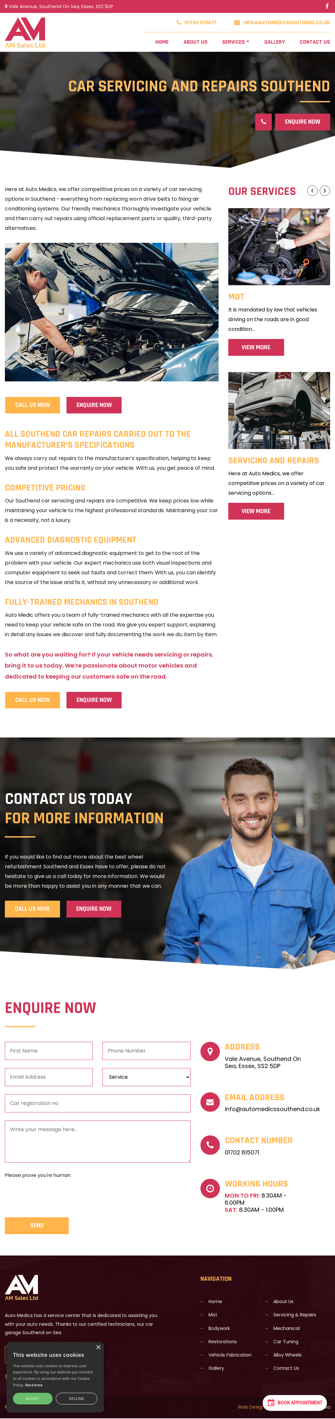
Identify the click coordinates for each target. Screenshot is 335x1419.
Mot (213, 1315)
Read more (34, 1385)
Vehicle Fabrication (230, 1355)
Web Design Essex (258, 1407)
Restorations (223, 1342)
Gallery (273, 42)
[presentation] (54, 1195)
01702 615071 (196, 22)
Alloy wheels (287, 1355)
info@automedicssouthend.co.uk (282, 22)
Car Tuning (285, 1342)
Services (232, 42)
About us (189, 42)
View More (256, 347)
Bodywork (219, 1328)
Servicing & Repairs (294, 1315)
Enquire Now (302, 122)
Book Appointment (294, 1402)
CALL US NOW (32, 405)
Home (162, 41)
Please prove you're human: (38, 1175)
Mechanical (286, 1328)
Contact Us (311, 42)
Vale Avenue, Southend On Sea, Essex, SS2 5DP (59, 6)
